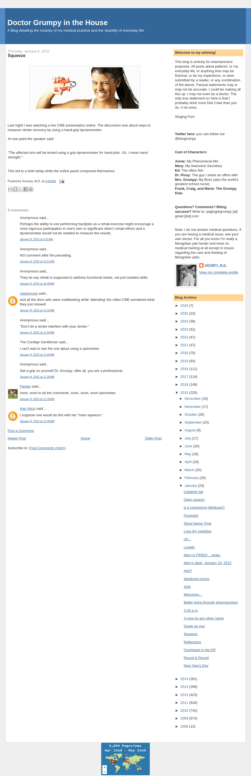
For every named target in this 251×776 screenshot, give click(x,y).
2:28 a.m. (191, 610)
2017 (184, 377)
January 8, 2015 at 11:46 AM (37, 421)
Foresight (191, 516)
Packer (25, 386)
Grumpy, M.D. (216, 265)
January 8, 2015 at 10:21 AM (37, 261)
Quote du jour (194, 626)
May (188, 454)
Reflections (192, 642)
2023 (184, 329)
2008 (184, 726)
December (193, 399)
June (189, 446)
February (192, 478)
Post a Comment (21, 431)
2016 (184, 384)
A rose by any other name (204, 618)
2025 (184, 313)
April (189, 462)
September (194, 422)
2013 (184, 687)
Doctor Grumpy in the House (58, 22)
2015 (184, 393)
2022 (184, 337)
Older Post (153, 438)
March (190, 470)
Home (85, 438)
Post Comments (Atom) (47, 448)
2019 (184, 361)
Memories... (193, 594)
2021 (184, 345)
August (190, 430)
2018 (184, 369)
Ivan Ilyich (28, 409)
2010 (184, 710)
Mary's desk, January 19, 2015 (208, 563)
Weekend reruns (196, 579)
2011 (184, 703)
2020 (184, 353)
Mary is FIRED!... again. (202, 555)
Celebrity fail (193, 492)
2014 (184, 679)
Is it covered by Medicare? (204, 507)
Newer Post (17, 438)
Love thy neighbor (198, 531)
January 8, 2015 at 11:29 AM (37, 376)
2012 (184, 695)
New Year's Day (196, 666)
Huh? (188, 571)
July (188, 438)
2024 (184, 321)
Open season (194, 500)
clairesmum (29, 293)
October (191, 414)
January (191, 486)
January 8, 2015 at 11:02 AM (37, 310)
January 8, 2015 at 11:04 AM (37, 354)
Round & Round (196, 658)
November (193, 407)
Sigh (187, 587)
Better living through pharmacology (211, 602)
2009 (184, 718)
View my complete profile (218, 272)
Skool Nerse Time (198, 523)
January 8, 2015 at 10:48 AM (37, 283)
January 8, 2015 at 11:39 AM (37, 399)
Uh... (187, 539)
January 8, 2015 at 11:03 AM (37, 332)
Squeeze (17, 55)
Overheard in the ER (200, 650)
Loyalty (189, 547)
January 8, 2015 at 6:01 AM (36, 239)
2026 (184, 306)
